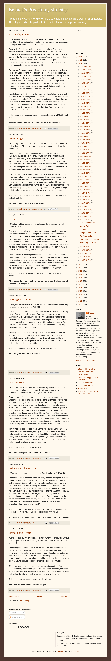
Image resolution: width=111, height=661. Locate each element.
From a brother (83, 375)
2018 (80, 281)
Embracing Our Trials (20, 532)
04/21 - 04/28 (85, 186)
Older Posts (64, 597)
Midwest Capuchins (85, 372)
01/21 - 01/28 (85, 253)
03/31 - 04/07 (85, 196)
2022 (80, 268)
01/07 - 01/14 (85, 260)
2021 (80, 271)
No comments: (37, 128)
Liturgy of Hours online (86, 369)
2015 (80, 291)
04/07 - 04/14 (85, 193)
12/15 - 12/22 (85, 73)
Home (39, 597)
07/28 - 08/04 (85, 140)
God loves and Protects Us (22, 468)
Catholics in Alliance (85, 383)
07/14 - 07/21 (85, 146)
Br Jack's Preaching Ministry (38, 9)
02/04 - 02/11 (85, 247)
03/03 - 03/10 (85, 210)
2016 (80, 288)
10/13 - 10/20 (85, 103)
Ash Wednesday (17, 382)
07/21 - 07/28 (85, 143)
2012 (80, 301)
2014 (80, 294)
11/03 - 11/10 (85, 93)
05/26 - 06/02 (85, 170)
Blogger (76, 651)
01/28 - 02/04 (85, 250)
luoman (60, 651)
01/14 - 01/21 (85, 257)
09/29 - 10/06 (85, 110)
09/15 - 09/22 (85, 116)
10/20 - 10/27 (85, 100)
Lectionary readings (85, 385)
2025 (80, 60)
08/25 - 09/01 (85, 126)
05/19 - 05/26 (85, 173)
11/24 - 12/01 (85, 83)
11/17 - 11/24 (85, 86)
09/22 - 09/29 (85, 113)
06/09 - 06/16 (85, 163)
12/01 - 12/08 (85, 80)
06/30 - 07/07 (85, 153)
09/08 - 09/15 (85, 120)
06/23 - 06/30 (85, 156)
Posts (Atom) (24, 601)
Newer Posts (14, 597)
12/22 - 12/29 (85, 70)
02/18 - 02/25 (85, 216)
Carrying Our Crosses (20, 299)
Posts (13, 613)
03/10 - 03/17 (85, 206)
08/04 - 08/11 (85, 136)
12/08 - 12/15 (85, 76)
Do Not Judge (16, 138)
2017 (80, 284)
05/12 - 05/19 (85, 176)
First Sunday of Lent (19, 34)
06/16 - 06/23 (85, 160)
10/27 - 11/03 (85, 96)
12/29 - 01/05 (85, 66)
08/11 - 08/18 (85, 133)
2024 (80, 63)
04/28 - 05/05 (85, 183)
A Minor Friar (83, 388)
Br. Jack (91, 313)
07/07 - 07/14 (85, 150)
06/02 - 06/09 (85, 166)
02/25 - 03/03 (85, 213)
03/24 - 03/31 (85, 200)
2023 (80, 264)
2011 (80, 304)
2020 (80, 274)
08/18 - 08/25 (85, 130)
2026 (80, 57)
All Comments (16, 617)
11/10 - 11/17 (85, 90)
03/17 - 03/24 (85, 203)
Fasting (12, 218)
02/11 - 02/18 (85, 220)
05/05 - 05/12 (85, 180)
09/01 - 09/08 (85, 123)
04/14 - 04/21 (85, 190)
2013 (80, 298)
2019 (80, 278)
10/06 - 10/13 (85, 106)
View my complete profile (85, 360)
